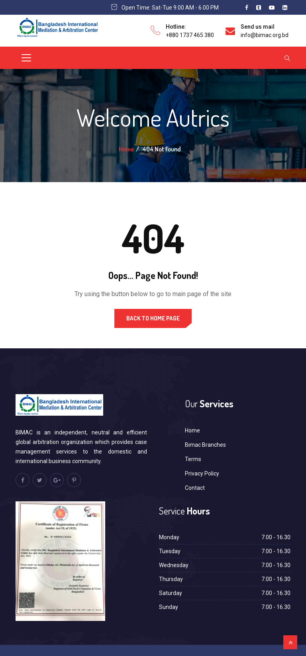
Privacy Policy (202, 473)
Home (126, 149)
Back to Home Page (153, 318)
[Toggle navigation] (26, 57)
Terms (193, 459)
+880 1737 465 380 (190, 35)
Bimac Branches (205, 445)
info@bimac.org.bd (264, 35)
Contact (195, 488)
